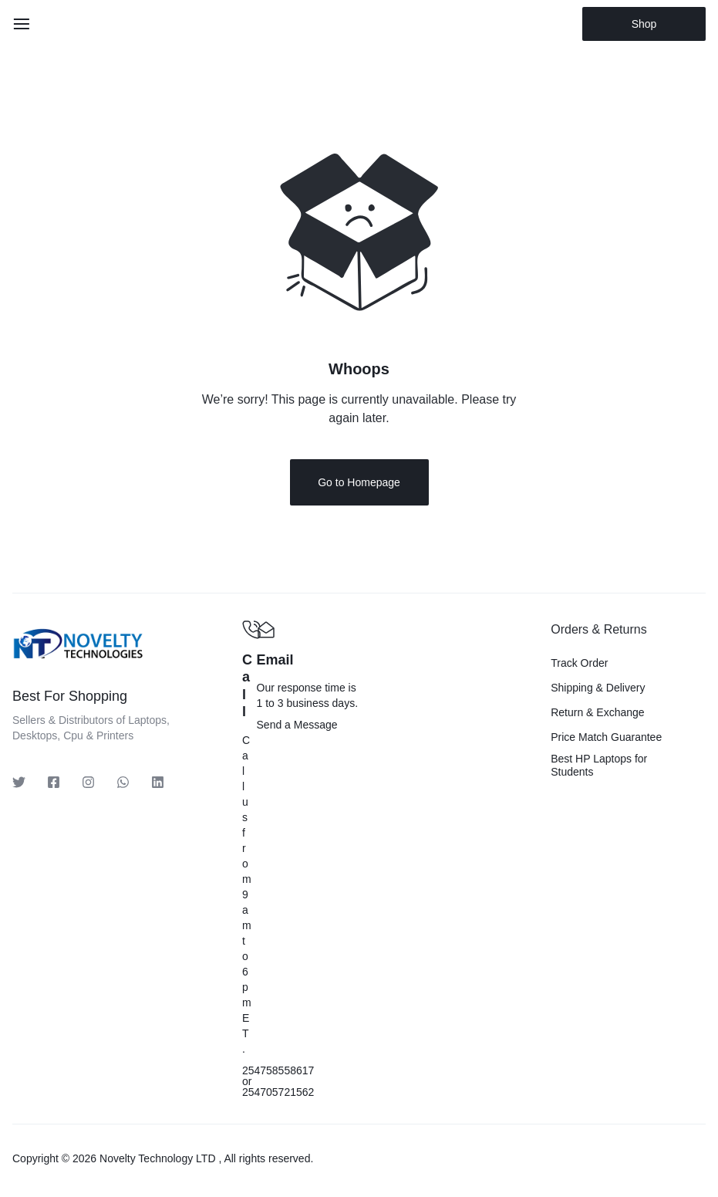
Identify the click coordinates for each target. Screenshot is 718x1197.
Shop (644, 24)
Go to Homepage (359, 483)
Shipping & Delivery (598, 688)
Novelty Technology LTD (157, 1159)
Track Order (579, 664)
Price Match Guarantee (606, 738)
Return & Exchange (597, 713)
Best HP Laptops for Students (599, 766)
